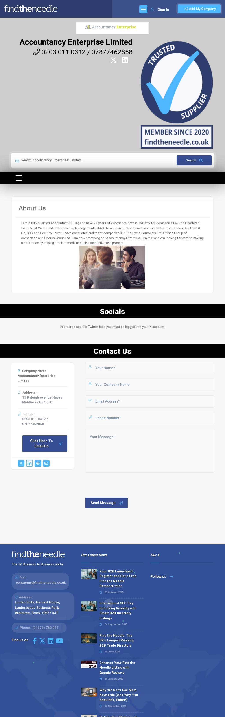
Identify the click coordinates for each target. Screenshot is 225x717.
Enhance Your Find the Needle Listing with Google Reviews (117, 668)
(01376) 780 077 (46, 628)
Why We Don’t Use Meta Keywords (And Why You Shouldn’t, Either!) (119, 695)
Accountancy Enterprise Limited (76, 42)
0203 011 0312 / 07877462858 (83, 52)
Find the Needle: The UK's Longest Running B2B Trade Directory (117, 640)
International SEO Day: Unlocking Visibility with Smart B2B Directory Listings (118, 610)
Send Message (107, 503)
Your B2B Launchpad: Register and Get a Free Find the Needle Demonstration (118, 578)
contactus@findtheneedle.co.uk (41, 583)
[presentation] (118, 484)
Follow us (162, 576)
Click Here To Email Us (46, 443)
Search (194, 160)
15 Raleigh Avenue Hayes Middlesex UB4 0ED (42, 400)
